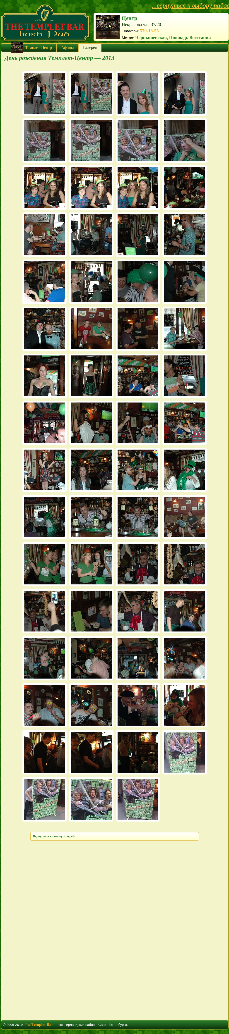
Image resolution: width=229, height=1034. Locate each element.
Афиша (67, 47)
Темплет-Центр (38, 47)
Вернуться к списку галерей (54, 836)
